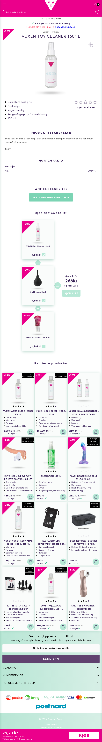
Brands (50, 18)
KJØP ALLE (71, 293)
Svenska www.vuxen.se (51, 728)
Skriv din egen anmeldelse (51, 197)
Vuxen (58, 18)
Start (43, 18)
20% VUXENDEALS (65, 27)
